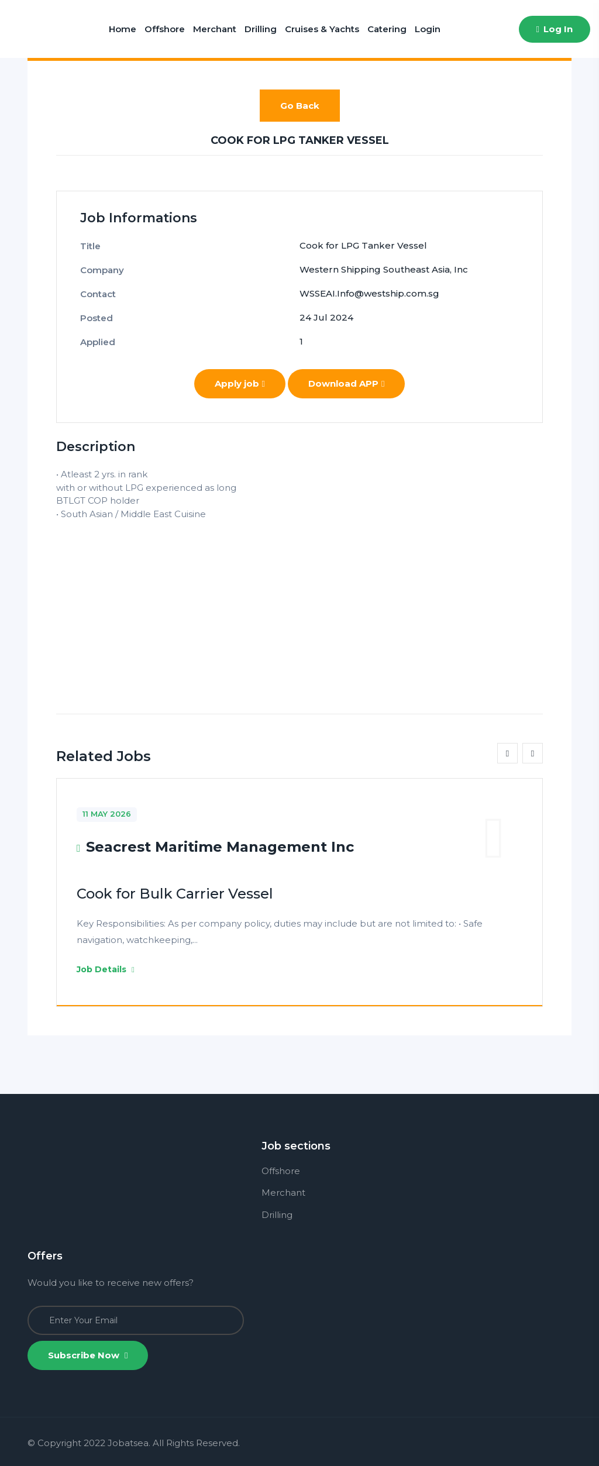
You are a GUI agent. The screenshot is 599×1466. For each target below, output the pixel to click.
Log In (554, 29)
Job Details (106, 969)
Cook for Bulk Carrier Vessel (175, 893)
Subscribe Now (88, 1355)
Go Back (299, 105)
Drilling (261, 29)
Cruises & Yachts (322, 29)
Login (427, 29)
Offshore (164, 29)
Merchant (214, 29)
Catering (387, 29)
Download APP (346, 383)
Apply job (240, 383)
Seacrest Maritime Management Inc (220, 846)
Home (122, 29)
